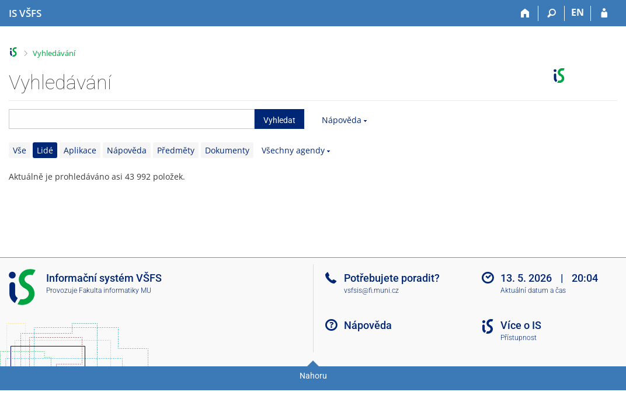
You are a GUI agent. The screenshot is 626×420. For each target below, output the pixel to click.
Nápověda (341, 119)
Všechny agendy (293, 150)
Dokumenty (227, 150)
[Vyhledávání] (551, 13)
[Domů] (525, 13)
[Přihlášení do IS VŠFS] (604, 13)
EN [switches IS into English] (577, 12)
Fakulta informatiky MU (115, 290)
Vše (19, 150)
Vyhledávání (54, 53)
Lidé (45, 150)
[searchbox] (132, 119)
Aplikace (80, 150)
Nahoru (313, 375)
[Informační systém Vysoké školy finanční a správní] (25, 13)
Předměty (175, 150)
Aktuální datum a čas (533, 290)
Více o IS (520, 325)
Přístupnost (518, 338)
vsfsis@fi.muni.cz (371, 290)
